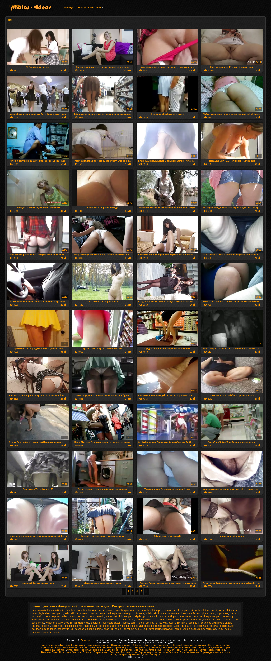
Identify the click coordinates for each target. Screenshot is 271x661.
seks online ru (143, 619)
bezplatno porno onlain (159, 610)
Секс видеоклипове (120, 645)
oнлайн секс (194, 613)
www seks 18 (65, 622)
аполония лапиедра (101, 622)
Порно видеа (15, 6)
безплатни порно (178, 622)
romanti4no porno (60, 619)
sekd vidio (107, 619)
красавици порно (171, 629)
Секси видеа (167, 647)
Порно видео (87, 640)
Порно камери (153, 647)
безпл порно (137, 622)
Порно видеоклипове (55, 650)
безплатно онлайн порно (119, 625)
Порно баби (53, 645)
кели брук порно (152, 629)
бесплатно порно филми (88, 629)
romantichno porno (82, 619)
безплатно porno (41, 625)
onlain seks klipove (156, 613)
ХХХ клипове (138, 645)
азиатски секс (81, 622)
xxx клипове (141, 650)
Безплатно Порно (49, 652)
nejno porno (88, 613)
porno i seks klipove (116, 616)
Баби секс (175, 645)
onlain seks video (176, 613)
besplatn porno (74, 610)
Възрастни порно (217, 650)
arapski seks (57, 610)
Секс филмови (78, 645)
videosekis (51, 622)
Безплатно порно (129, 652)
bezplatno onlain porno (133, 610)
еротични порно (113, 629)
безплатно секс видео (222, 625)
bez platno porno (111, 610)
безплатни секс (197, 622)
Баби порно (151, 645)
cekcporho (57, 613)
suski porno (38, 622)
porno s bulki (165, 616)
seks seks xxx (159, 619)
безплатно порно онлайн (194, 625)
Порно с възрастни (123, 647)
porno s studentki (182, 616)
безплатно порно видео (166, 625)
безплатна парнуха (156, 622)
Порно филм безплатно (70, 652)
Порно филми (200, 645)
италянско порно (132, 629)
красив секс (189, 629)
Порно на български (189, 652)
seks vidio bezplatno (179, 619)
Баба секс (65, 645)
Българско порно (221, 647)
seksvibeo (196, 619)
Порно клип (187, 645)
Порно (44, 645)
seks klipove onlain (124, 619)
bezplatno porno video (185, 610)
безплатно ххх (65, 629)
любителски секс (206, 629)
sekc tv (97, 619)
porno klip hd (135, 616)
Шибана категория (89, 8)
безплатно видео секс (91, 625)
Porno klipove (155, 650)
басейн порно (121, 622)
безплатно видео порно (65, 625)
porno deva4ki (96, 616)
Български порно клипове (130, 655)
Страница (67, 8)
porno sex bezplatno (204, 616)
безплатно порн (143, 625)
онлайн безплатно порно (45, 632)
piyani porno (208, 613)
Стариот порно (101, 652)
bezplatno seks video (209, 610)
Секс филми (140, 647)
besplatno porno (91, 610)
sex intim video (230, 619)
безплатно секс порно (44, 629)
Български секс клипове (98, 645)
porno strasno (223, 616)
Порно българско (216, 645)
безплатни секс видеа (219, 622)
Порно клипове (182, 647)
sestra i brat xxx (211, 619)
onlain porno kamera (133, 613)
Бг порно (207, 647)
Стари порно (73, 650)
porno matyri (150, 616)
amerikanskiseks (41, 610)
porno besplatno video (56, 616)
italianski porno (73, 613)
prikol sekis (44, 619)
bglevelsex (45, 613)
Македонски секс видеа (101, 647)
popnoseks (222, 613)
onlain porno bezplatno (108, 613)
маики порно (224, 629)
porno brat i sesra (78, 616)
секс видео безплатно (168, 652)
